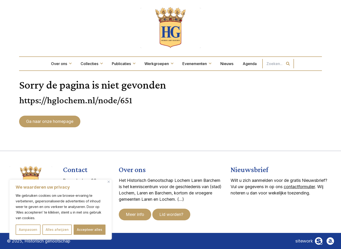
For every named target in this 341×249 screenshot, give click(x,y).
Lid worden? (171, 214)
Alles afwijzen (57, 230)
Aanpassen (28, 230)
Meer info (135, 214)
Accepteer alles (89, 230)
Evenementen (196, 63)
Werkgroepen (158, 63)
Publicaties (123, 63)
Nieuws (226, 63)
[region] (60, 210)
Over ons (61, 63)
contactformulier (299, 186)
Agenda (250, 63)
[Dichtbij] (109, 182)
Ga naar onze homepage (49, 121)
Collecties (91, 63)
